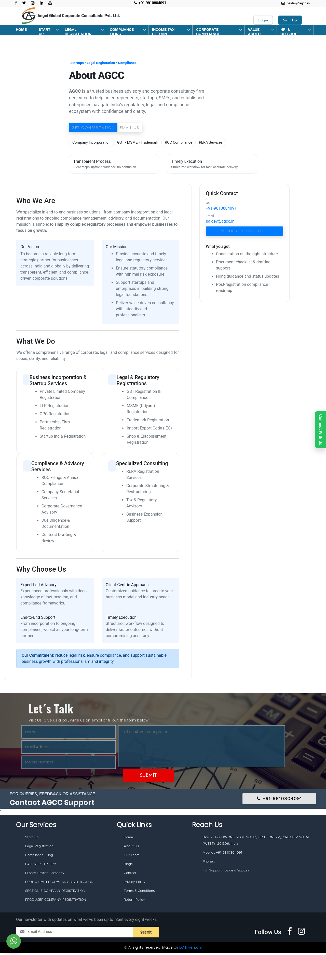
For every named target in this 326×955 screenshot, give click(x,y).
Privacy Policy (134, 883)
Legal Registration (39, 847)
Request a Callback (244, 231)
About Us (131, 847)
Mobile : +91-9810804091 (222, 853)
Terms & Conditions (139, 892)
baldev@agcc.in (295, 3)
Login (263, 20)
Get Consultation (93, 127)
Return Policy (134, 902)
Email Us (130, 127)
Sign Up (290, 20)
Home (128, 837)
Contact (130, 874)
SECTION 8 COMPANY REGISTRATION (55, 892)
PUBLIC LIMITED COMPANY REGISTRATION (59, 883)
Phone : (209, 862)
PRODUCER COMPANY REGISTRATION (55, 902)
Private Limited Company (44, 874)
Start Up (31, 837)
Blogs (128, 865)
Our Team (131, 856)
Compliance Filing (39, 856)
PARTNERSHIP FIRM (40, 865)
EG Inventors (190, 949)
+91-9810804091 (221, 208)
